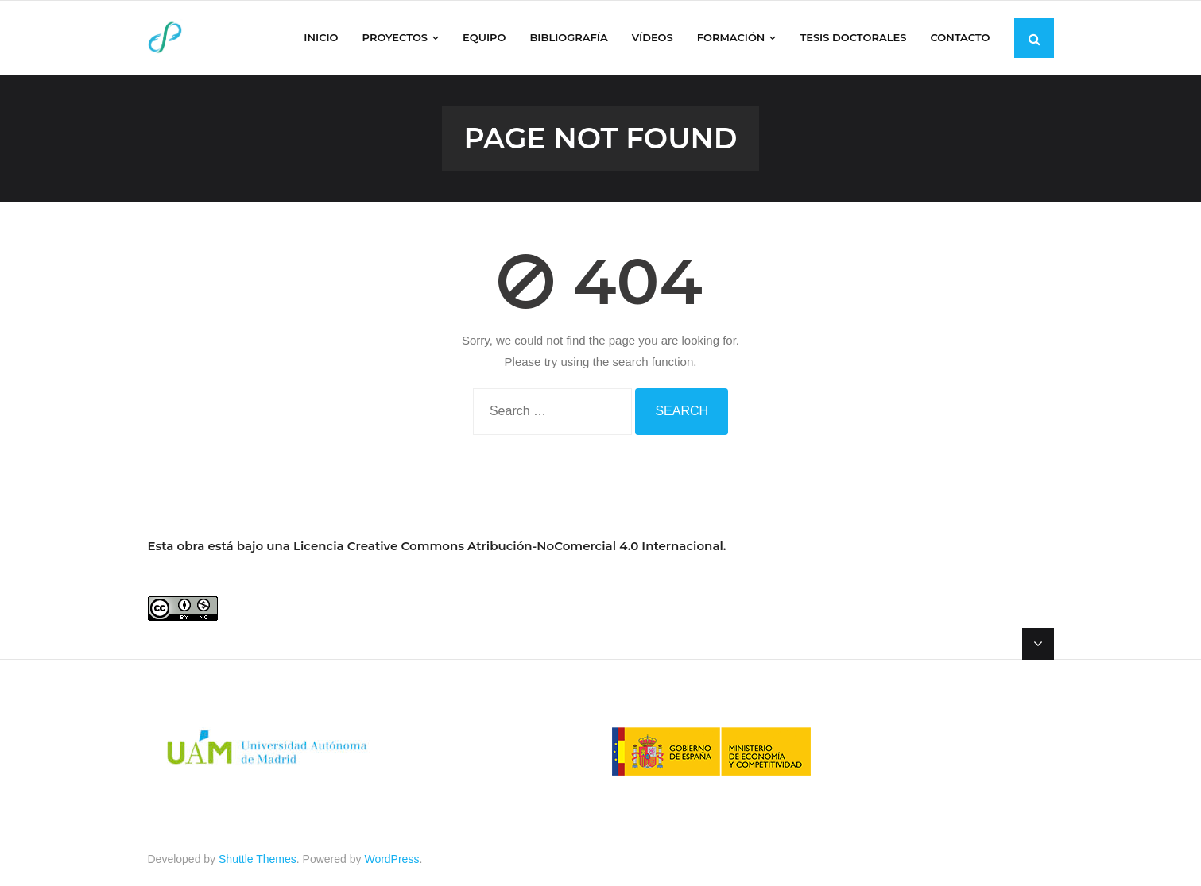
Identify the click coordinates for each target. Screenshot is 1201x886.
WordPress (391, 859)
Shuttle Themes (257, 859)
